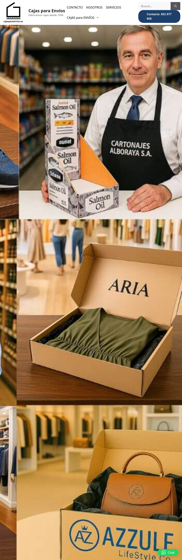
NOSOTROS (94, 7)
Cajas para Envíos (46, 10)
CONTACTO (75, 7)
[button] (168, 552)
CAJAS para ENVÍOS (85, 17)
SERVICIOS (113, 7)
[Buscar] (175, 6)
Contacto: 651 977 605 (159, 16)
